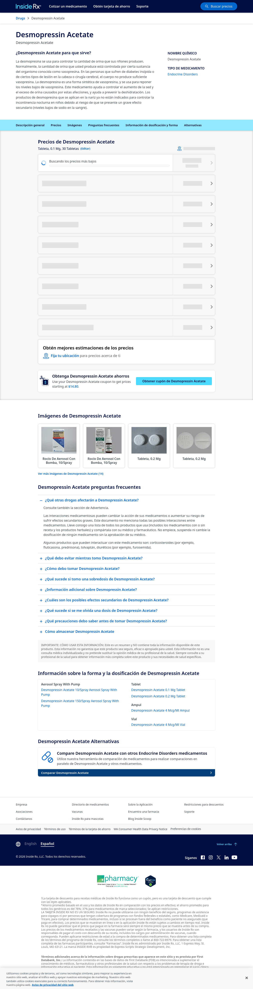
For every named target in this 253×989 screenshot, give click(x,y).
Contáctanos (24, 819)
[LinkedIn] (226, 857)
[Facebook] (203, 857)
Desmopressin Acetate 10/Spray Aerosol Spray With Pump (79, 692)
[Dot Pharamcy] (118, 881)
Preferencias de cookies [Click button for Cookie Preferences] (185, 829)
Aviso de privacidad (28, 829)
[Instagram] (210, 857)
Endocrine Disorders (183, 74)
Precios (56, 125)
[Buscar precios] (218, 6)
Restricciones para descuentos (204, 804)
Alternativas (193, 125)
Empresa (21, 804)
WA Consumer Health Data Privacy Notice (140, 829)
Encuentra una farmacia (143, 811)
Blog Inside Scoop (139, 819)
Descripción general (30, 125)
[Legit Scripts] (150, 881)
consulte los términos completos (119, 940)
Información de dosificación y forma (152, 125)
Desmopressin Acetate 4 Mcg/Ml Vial (158, 724)
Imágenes (75, 125)
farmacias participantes (77, 943)
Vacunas (77, 811)
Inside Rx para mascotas (88, 819)
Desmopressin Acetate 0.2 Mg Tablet (158, 696)
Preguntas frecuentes (103, 125)
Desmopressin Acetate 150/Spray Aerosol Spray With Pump (80, 703)
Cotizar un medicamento (68, 6)
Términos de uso (55, 829)
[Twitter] (218, 857)
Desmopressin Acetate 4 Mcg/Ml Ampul (160, 710)
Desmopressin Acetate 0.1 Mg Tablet (158, 690)
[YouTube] (234, 857)
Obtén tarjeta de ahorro (111, 6)
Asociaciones (24, 811)
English (31, 843)
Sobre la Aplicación (140, 804)
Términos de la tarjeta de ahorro (90, 829)
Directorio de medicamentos (90, 804)
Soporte (142, 6)
